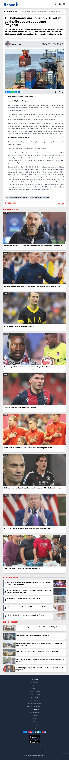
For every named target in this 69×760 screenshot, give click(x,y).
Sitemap (34, 725)
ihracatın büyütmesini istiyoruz (39, 197)
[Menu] (56, 4)
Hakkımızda (34, 682)
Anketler (34, 716)
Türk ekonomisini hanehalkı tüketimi (17, 197)
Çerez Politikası (34, 691)
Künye (34, 685)
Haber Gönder (34, 713)
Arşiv (34, 719)
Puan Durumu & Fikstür (34, 706)
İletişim (34, 688)
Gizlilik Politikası (34, 694)
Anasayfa (8, 11)
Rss (34, 722)
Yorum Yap (60, 203)
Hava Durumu (34, 700)
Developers (34, 728)
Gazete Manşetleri (34, 703)
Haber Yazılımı (38, 746)
